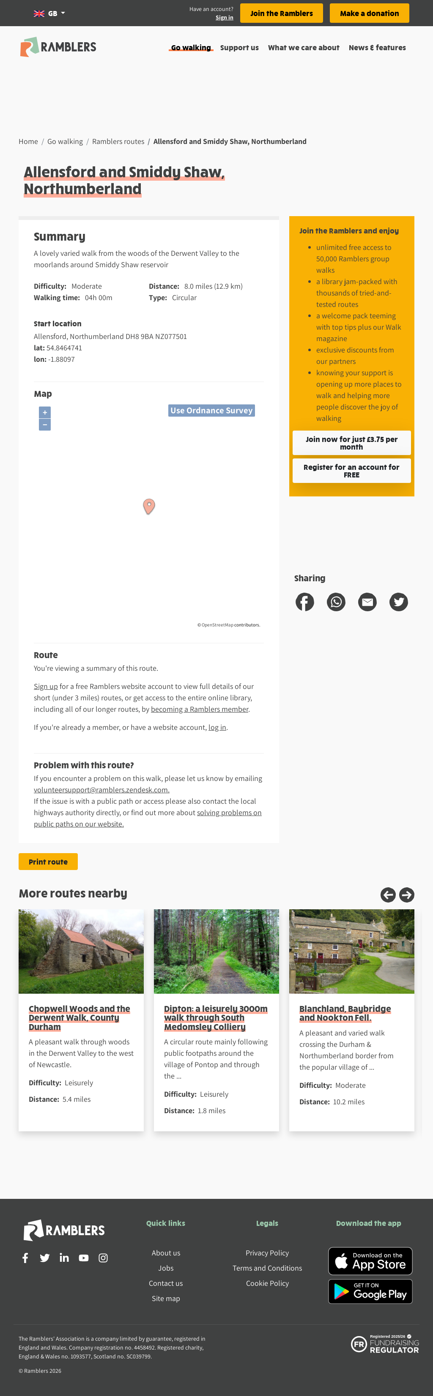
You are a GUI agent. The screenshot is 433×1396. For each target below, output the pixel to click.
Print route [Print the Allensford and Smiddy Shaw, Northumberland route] (48, 861)
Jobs (165, 1268)
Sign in (224, 17)
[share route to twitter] (398, 602)
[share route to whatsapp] (336, 602)
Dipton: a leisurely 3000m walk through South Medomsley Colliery (216, 1017)
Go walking (191, 47)
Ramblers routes (118, 141)
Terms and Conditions (267, 1268)
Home (28, 141)
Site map (166, 1298)
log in (217, 727)
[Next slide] (406, 895)
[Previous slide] (388, 895)
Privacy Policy (267, 1253)
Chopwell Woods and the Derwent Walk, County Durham (79, 1017)
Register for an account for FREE (352, 470)
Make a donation (369, 13)
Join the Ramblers (281, 13)
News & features (377, 47)
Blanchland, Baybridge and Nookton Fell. (345, 1013)
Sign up (46, 686)
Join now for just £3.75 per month (352, 442)
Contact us (166, 1283)
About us (166, 1253)
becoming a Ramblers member (199, 709)
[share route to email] (367, 602)
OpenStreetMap (217, 625)
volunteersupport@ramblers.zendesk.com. (102, 789)
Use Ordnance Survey (211, 410)
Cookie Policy (267, 1283)
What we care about (304, 47)
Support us (239, 47)
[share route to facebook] (305, 602)
